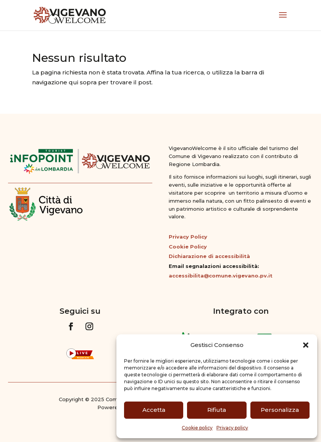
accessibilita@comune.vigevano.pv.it (221, 276)
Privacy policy (232, 428)
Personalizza (280, 409)
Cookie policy (197, 428)
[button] (306, 345)
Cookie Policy (188, 247)
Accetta (153, 409)
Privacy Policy (188, 237)
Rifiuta (216, 409)
